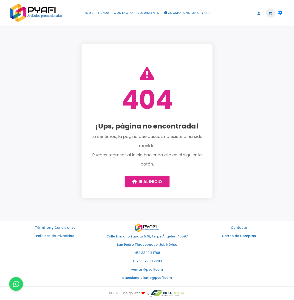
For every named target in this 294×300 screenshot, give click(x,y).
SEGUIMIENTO (148, 13)
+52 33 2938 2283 (147, 261)
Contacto (239, 227)
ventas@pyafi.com (147, 269)
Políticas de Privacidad (55, 236)
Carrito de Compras (239, 236)
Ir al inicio (147, 181)
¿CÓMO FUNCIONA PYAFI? (187, 13)
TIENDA (103, 13)
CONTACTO (123, 13)
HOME (88, 13)
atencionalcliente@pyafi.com (147, 277)
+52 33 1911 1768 (147, 253)
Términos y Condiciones (55, 227)
